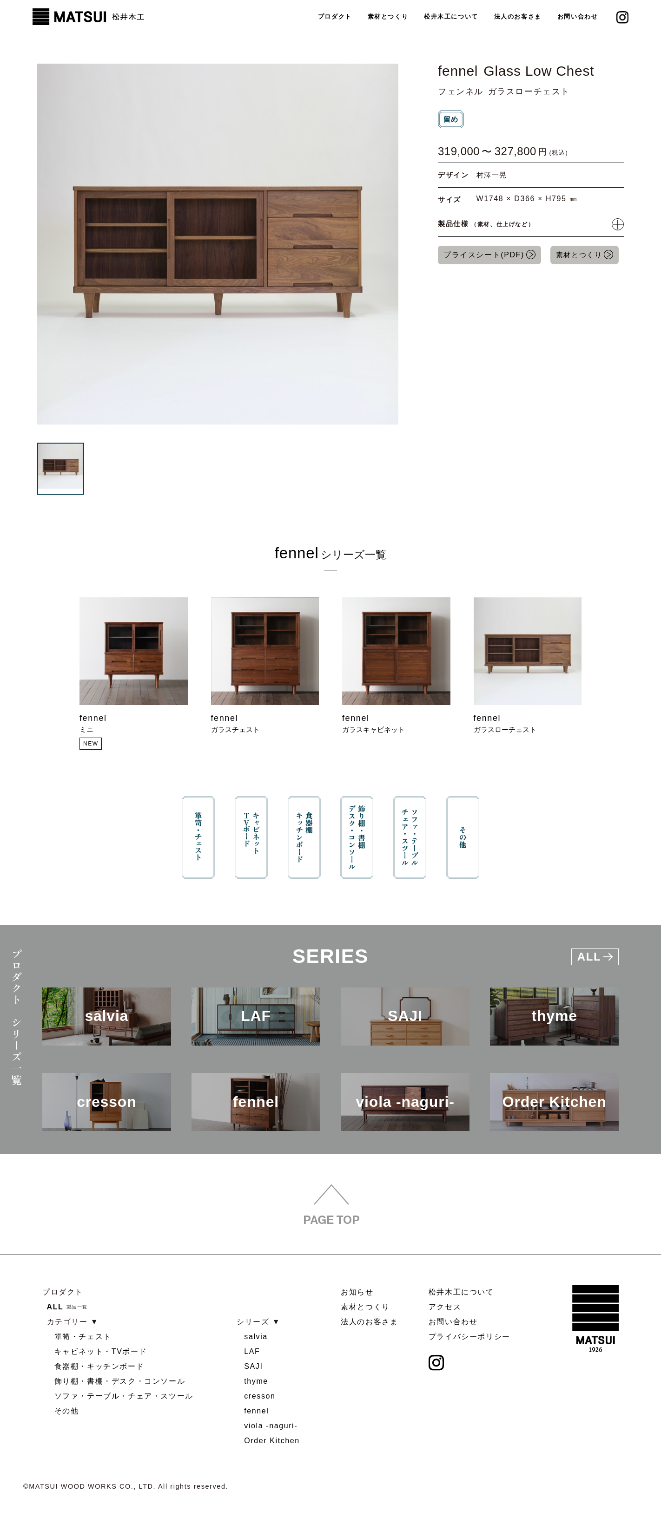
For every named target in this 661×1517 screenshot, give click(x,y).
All (595, 956)
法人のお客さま (517, 16)
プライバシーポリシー (469, 1336)
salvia (256, 1336)
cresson (259, 1396)
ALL (55, 1307)
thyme (256, 1381)
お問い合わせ (577, 16)
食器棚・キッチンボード (99, 1366)
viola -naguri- (270, 1426)
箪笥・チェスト (83, 1336)
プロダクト (334, 16)
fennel (256, 1411)
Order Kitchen (272, 1441)
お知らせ (357, 1292)
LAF (252, 1351)
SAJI (253, 1366)
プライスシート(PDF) (483, 255)
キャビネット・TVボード (100, 1351)
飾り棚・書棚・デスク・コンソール (119, 1381)
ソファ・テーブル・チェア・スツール (123, 1396)
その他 (66, 1411)
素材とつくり (387, 16)
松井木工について (450, 16)
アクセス (445, 1307)
